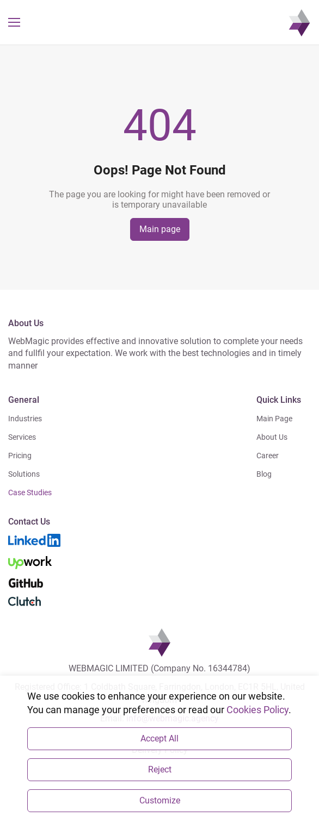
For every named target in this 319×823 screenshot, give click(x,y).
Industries (25, 418)
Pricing (20, 455)
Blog (264, 474)
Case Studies (30, 492)
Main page (159, 229)
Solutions (24, 474)
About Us (271, 437)
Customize (159, 800)
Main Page (274, 418)
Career (267, 455)
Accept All (159, 738)
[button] (14, 22)
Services (22, 437)
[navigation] (299, 22)
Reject (159, 769)
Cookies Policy (257, 709)
